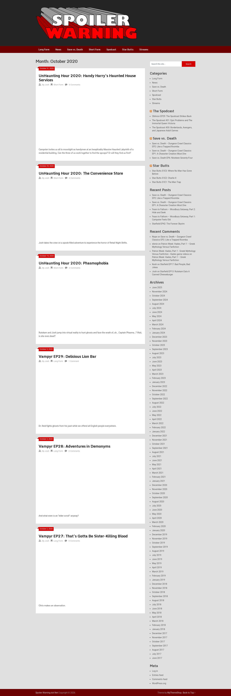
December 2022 (159, 386)
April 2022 (157, 419)
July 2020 (156, 505)
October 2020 (158, 493)
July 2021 (156, 456)
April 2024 (157, 320)
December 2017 (159, 633)
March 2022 (157, 423)
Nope (154, 236)
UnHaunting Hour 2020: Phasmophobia (73, 263)
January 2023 (158, 382)
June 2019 (157, 559)
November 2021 (159, 440)
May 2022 (156, 415)
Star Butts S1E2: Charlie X (164, 178)
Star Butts (127, 49)
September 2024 (160, 300)
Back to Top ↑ (189, 692)
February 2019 (159, 575)
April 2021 (157, 468)
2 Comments (74, 268)
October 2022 (158, 394)
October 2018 (158, 592)
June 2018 (157, 608)
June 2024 (157, 312)
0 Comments (74, 85)
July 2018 (156, 604)
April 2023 (157, 370)
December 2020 (159, 485)
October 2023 (158, 345)
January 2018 (158, 629)
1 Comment (74, 361)
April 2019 (157, 567)
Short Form (94, 49)
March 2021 (157, 473)
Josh (47, 85)
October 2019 (158, 543)
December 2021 (159, 435)
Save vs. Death (75, 49)
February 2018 (159, 625)
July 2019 (156, 555)
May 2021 (156, 464)
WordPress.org (159, 683)
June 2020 (157, 510)
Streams (143, 49)
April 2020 (157, 518)
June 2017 (157, 658)
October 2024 (158, 295)
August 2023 (158, 353)
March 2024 (157, 324)
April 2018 (157, 617)
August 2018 (158, 600)
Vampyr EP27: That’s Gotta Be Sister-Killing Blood (83, 536)
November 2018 (159, 588)
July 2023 (156, 357)
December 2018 (159, 584)
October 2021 (158, 444)
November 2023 (159, 341)
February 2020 (159, 526)
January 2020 (158, 530)
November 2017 (159, 637)
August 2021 (158, 452)
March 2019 (157, 571)
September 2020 (160, 497)
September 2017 (160, 645)
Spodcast (111, 49)
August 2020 (158, 501)
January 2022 (158, 431)
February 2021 (159, 477)
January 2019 (158, 580)
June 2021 (157, 460)
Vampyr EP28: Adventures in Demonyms (74, 446)
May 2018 (156, 613)
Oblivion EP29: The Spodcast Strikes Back (172, 116)
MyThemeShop (174, 692)
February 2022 (159, 427)
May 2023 (156, 365)
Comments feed (159, 679)
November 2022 (159, 390)
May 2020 (156, 514)
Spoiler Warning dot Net (47, 692)
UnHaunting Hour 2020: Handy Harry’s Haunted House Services (87, 78)
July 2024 (156, 308)
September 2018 (160, 596)
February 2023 (159, 378)
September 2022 (160, 398)
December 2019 (159, 534)
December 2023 (159, 337)
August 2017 (158, 650)
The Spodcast (163, 111)
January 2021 (158, 481)
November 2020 (159, 489)
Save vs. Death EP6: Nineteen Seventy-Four (172, 158)
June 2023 (157, 361)
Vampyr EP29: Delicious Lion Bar (67, 356)
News (58, 49)
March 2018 (157, 621)
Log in (155, 671)
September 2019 (160, 547)
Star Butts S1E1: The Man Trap (166, 182)
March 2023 (157, 374)
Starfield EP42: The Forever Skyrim (168, 223)
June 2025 (157, 287)
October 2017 (158, 641)
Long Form (44, 49)
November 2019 (159, 538)
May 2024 (156, 316)
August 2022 (158, 403)
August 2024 (158, 304)
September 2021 (160, 448)
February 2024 (159, 328)
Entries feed (157, 675)
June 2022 (157, 411)
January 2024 (158, 333)
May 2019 (156, 563)
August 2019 (158, 551)
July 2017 (156, 654)
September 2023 (160, 349)
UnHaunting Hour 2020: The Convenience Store (81, 173)
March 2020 (157, 522)
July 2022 (156, 407)
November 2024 (159, 291)
